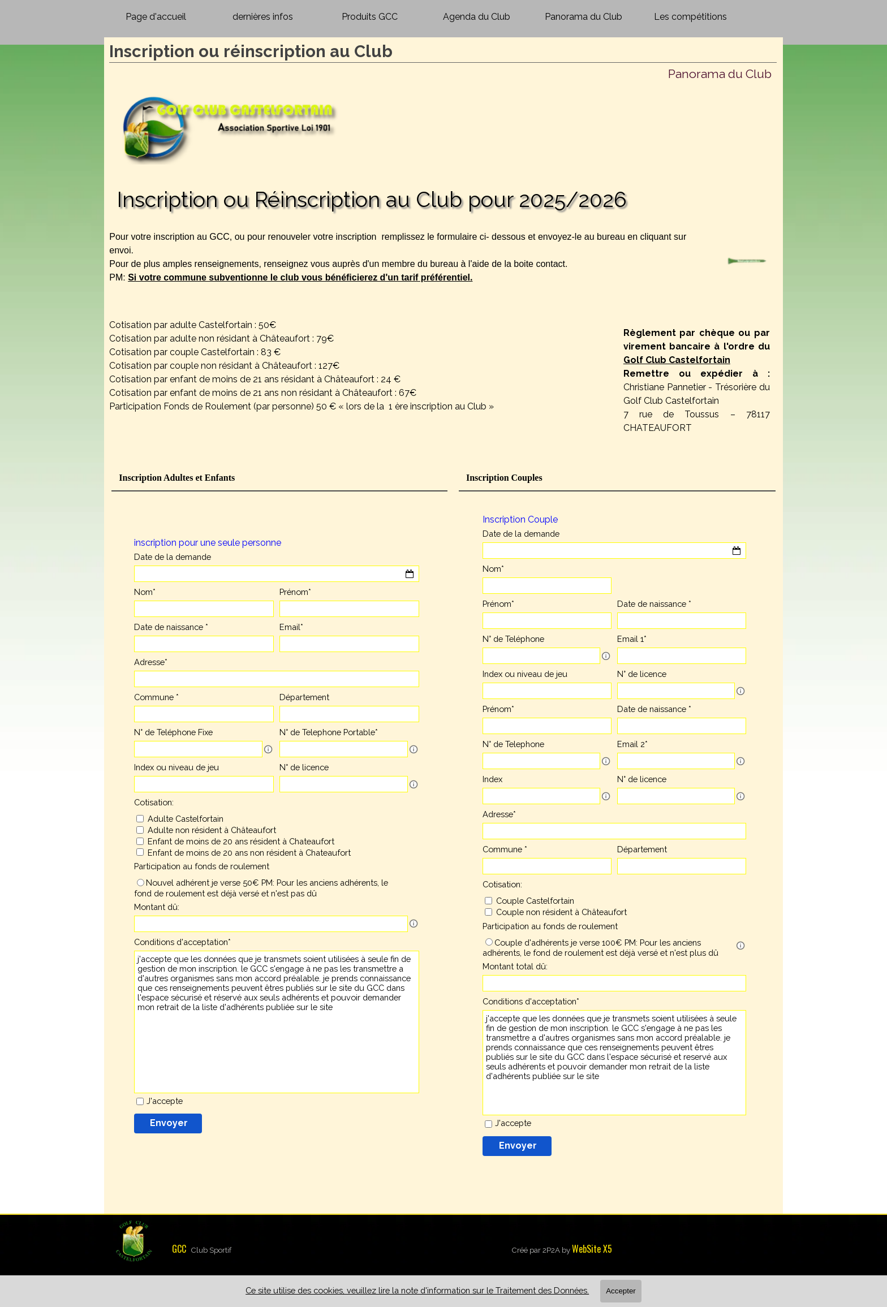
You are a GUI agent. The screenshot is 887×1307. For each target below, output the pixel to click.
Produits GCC (370, 16)
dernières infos (262, 16)
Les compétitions (690, 16)
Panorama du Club (583, 16)
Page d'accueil (156, 16)
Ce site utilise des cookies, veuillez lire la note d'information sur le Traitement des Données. (417, 1290)
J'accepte (165, 1101)
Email (291, 627)
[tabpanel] (409, 271)
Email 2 (632, 744)
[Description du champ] (268, 749)
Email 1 (632, 639)
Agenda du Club (476, 16)
